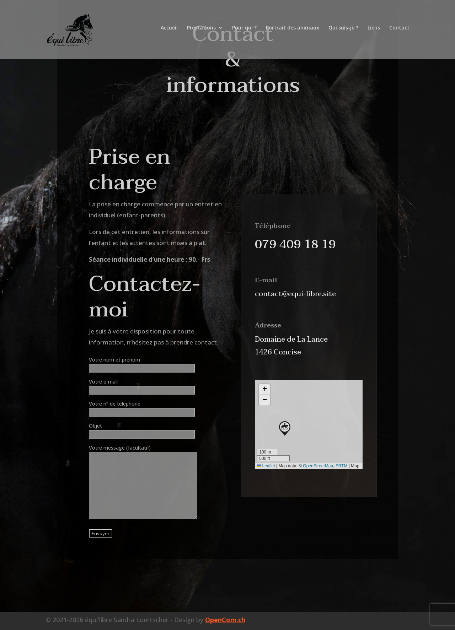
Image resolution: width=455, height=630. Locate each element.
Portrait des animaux (292, 31)
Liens (374, 31)
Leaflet (266, 465)
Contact (399, 31)
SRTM (342, 465)
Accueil (169, 31)
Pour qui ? (244, 31)
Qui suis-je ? (343, 31)
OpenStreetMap (318, 465)
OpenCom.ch (225, 619)
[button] (284, 428)
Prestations (201, 31)
